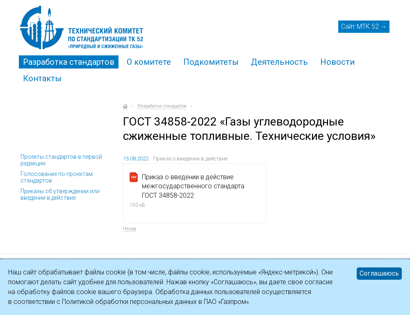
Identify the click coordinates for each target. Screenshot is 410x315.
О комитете (149, 62)
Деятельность (279, 62)
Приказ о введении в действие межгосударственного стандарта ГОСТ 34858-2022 (193, 186)
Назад (129, 228)
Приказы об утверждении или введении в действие (60, 194)
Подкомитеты (211, 62)
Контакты (42, 78)
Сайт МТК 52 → (364, 26)
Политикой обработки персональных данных (129, 302)
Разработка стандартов (68, 62)
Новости (337, 62)
